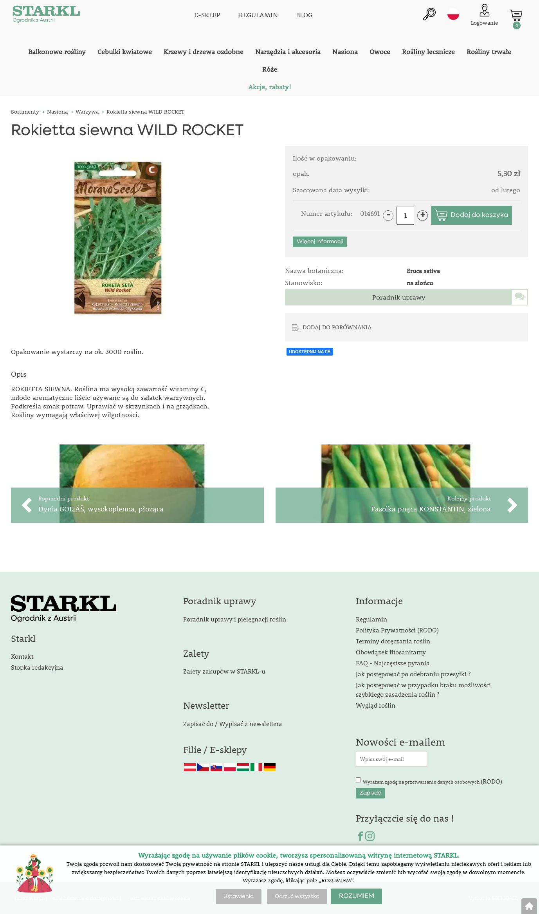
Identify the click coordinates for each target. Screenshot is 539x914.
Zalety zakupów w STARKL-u (224, 671)
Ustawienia (239, 896)
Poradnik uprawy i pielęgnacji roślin (234, 619)
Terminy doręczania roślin (393, 641)
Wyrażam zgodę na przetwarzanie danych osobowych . (433, 781)
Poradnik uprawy (398, 297)
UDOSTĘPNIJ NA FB (310, 351)
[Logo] (46, 15)
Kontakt (22, 656)
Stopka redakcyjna (37, 667)
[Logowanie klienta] (484, 15)
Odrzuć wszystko (297, 896)
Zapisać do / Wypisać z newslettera (232, 723)
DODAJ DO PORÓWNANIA (337, 327)
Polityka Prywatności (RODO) (397, 630)
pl (453, 14)
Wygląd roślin (375, 705)
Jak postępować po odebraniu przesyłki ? (413, 674)
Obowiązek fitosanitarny (391, 652)
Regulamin (371, 619)
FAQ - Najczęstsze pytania (393, 663)
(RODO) (491, 781)
